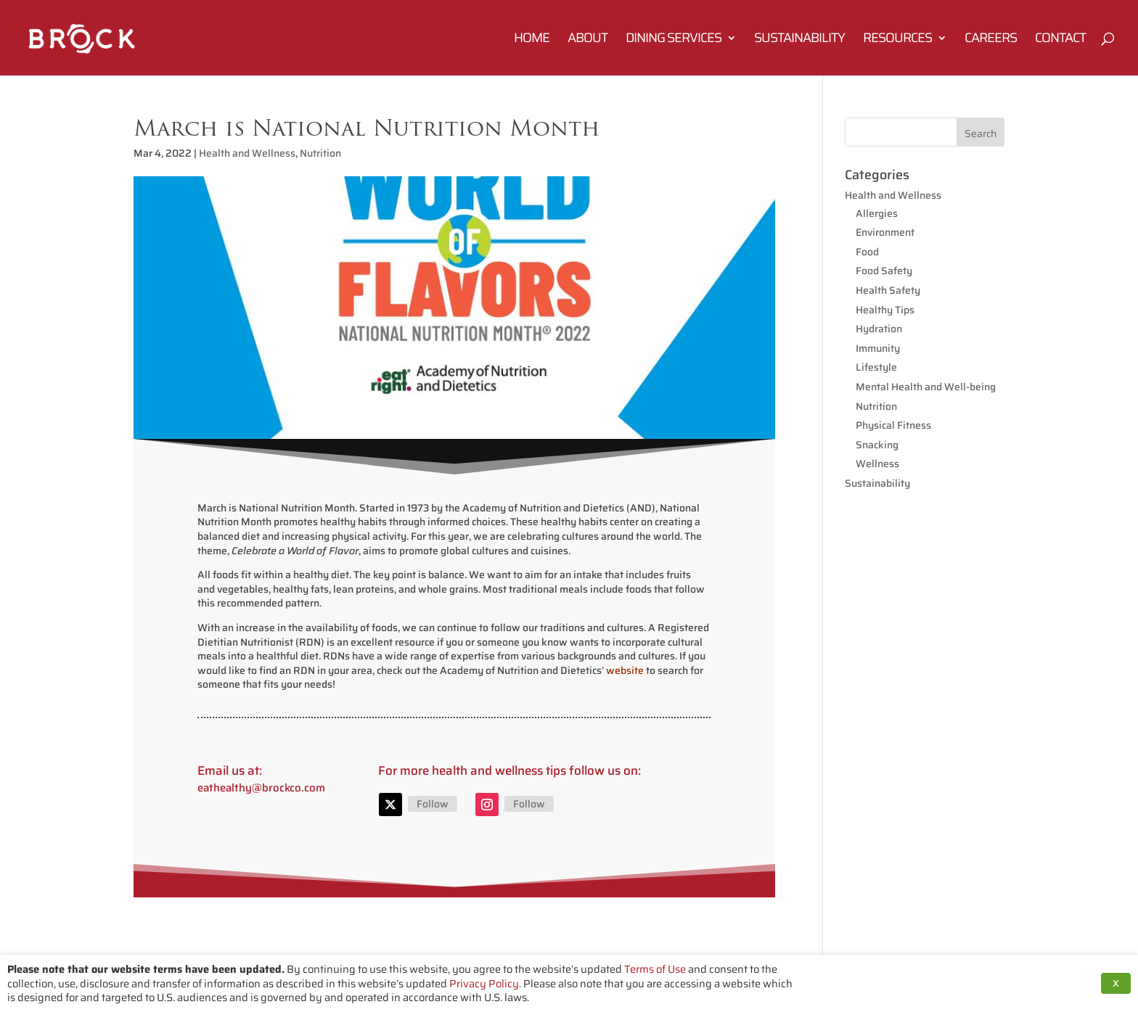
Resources (897, 40)
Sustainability (799, 40)
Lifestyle (876, 367)
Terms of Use (655, 968)
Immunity (878, 348)
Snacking (877, 445)
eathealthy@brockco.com (261, 788)
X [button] (1116, 983)
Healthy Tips (885, 310)
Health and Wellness (247, 153)
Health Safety (888, 290)
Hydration (879, 329)
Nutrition (320, 153)
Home (531, 40)
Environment (885, 232)
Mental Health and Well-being (926, 387)
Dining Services (673, 40)
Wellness (877, 464)
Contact (1060, 40)
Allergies (877, 213)
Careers (991, 40)
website (625, 670)
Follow (433, 804)
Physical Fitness (893, 425)
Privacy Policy (484, 983)
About (587, 40)
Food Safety (884, 271)
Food (867, 252)
